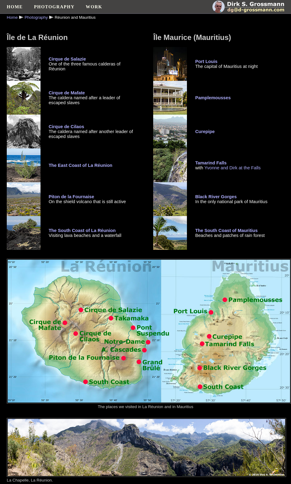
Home (12, 17)
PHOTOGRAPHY (54, 6)
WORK (94, 6)
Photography (36, 17)
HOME (15, 6)
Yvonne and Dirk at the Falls (232, 167)
